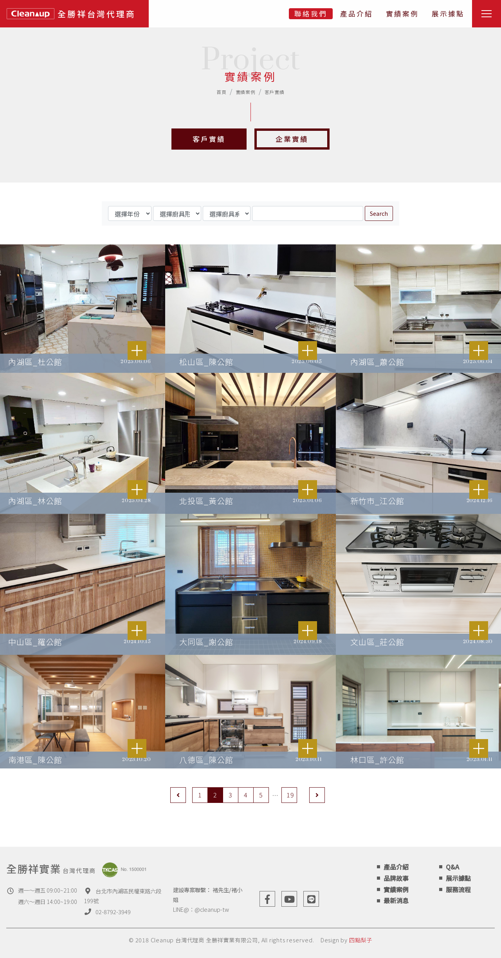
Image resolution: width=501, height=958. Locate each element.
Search (379, 213)
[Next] (317, 795)
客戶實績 (275, 92)
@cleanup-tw (212, 909)
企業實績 (292, 139)
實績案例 (402, 13)
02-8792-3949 (113, 911)
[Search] (307, 213)
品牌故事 (396, 878)
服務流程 (458, 889)
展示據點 (448, 13)
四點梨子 (360, 940)
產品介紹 (356, 13)
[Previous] (178, 795)
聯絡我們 (310, 13)
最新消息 (396, 900)
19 (290, 794)
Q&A (452, 866)
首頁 (221, 92)
